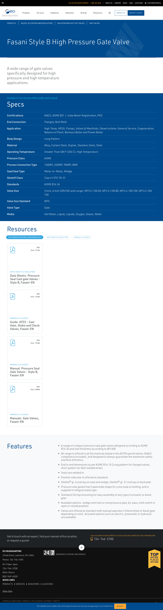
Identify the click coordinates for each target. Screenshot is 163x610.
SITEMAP (47, 601)
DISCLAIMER (37, 601)
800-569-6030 (10, 576)
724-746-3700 (102, 539)
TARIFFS (56, 601)
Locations (47, 584)
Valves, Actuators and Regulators (37, 23)
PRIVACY (26, 601)
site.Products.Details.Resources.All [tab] (24, 237)
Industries (33, 584)
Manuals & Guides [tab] (82, 237)
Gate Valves (94, 23)
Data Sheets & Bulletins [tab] (57, 237)
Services (20, 584)
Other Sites (7, 591)
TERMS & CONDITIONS (12, 601)
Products (11, 23)
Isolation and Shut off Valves (71, 23)
